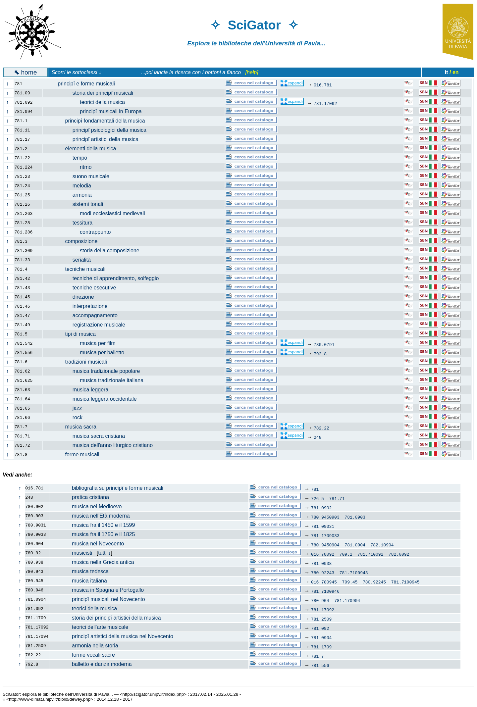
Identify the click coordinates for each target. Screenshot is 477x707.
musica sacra (73, 426)
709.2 (346, 554)
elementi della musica (83, 148)
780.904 (320, 600)
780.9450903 (325, 517)
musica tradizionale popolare (95, 371)
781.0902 (321, 508)
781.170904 (347, 600)
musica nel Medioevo (86, 506)
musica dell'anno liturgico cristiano (101, 445)
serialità (70, 260)
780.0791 (324, 344)
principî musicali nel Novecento (97, 599)
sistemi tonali (77, 204)
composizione (74, 241)
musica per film (83, 343)
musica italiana (78, 580)
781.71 (337, 498)
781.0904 (354, 545)
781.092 (320, 628)
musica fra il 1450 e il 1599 (92, 525)
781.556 (320, 665)
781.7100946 (325, 591)
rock (66, 417)
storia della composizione (95, 250)
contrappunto (80, 232)
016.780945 (324, 582)
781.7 (317, 656)
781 (315, 489)
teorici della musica (87, 102)
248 (317, 437)
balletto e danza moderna (91, 664)
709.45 (350, 582)
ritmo (71, 167)
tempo (69, 158)
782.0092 (399, 554)
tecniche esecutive (83, 287)
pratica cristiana (79, 497)
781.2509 (321, 619)
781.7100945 (405, 582)
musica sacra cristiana (87, 436)
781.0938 (321, 563)
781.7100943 (354, 573)
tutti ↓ (104, 553)
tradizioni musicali (78, 362)
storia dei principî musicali (91, 93)
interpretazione (79, 306)
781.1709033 (325, 535)
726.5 (317, 498)
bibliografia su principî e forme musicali (106, 488)
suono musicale (80, 176)
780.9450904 (325, 545)
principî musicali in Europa (96, 111)
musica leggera (79, 389)
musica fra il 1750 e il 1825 (92, 534)
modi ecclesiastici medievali (97, 213)
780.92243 (322, 573)
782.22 (321, 428)
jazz (66, 408)
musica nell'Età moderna (90, 516)
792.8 (320, 354)
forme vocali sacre (82, 655)
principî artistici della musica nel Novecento (111, 636)
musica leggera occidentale (93, 399)
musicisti (71, 553)
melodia (70, 185)
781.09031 (322, 526)
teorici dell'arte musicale (89, 627)
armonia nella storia (84, 645)
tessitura (71, 223)
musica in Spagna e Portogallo (97, 590)
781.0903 (354, 517)
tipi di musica (73, 334)
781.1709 (321, 647)
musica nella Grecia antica (92, 562)
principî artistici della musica (94, 139)
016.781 (323, 85)
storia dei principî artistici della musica (105, 618)
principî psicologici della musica (98, 130)
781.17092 (325, 103)
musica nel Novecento (87, 543)
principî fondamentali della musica (97, 121)
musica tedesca (79, 571)
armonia (71, 195)
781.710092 (370, 554)
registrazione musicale (87, 325)
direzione (72, 297)
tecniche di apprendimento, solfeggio (104, 278)
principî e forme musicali (82, 83)
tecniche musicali (78, 269)
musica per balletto (87, 352)
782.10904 (382, 545)
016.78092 (322, 554)
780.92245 (374, 582)
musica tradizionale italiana (97, 380)
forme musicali (75, 454)
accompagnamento (84, 315)
